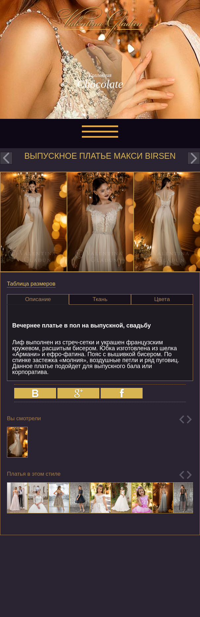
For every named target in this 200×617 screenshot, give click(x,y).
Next (189, 419)
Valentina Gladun (100, 24)
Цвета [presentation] (162, 299)
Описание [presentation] (38, 299)
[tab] (38, 299)
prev (6, 158)
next (193, 158)
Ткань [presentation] (99, 299)
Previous (181, 419)
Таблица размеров (31, 284)
